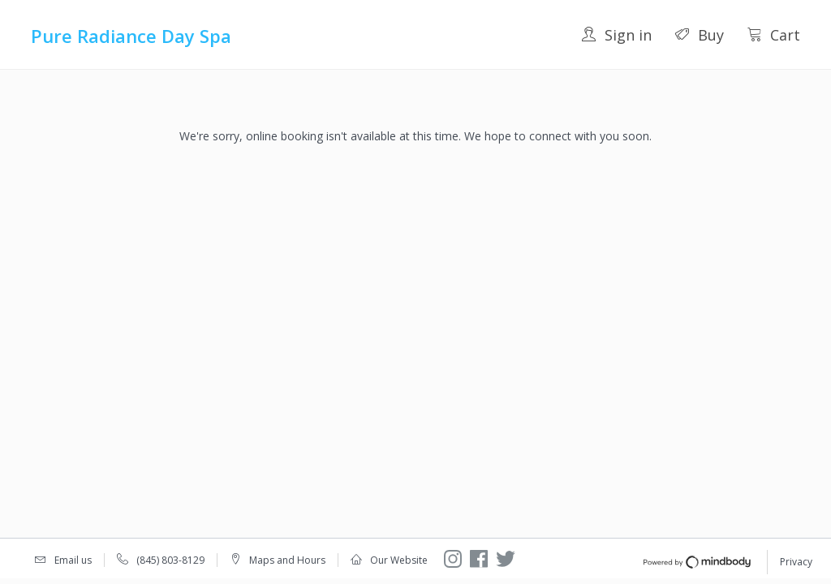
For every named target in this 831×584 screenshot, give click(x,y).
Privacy (796, 562)
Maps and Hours (287, 560)
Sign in (616, 35)
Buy (699, 34)
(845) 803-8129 (170, 560)
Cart (773, 35)
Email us (73, 560)
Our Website (399, 560)
